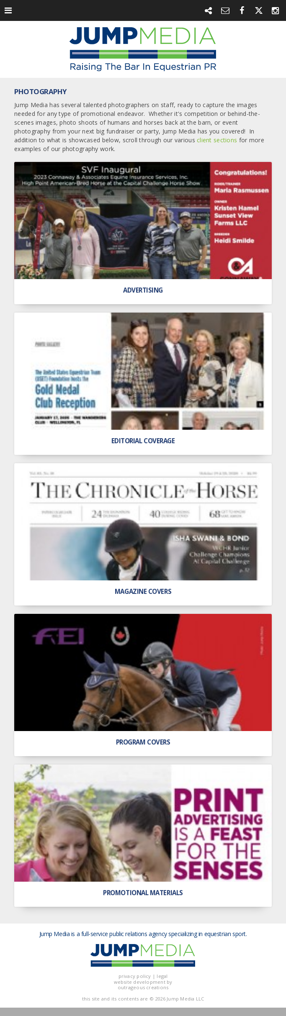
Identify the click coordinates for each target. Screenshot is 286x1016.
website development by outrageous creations (143, 984)
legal (162, 976)
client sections (217, 140)
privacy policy (135, 976)
